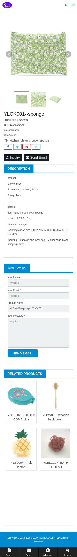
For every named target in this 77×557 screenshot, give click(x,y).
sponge (44, 140)
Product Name (15, 302)
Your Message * (16, 315)
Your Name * (15, 277)
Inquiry (13, 157)
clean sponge (29, 140)
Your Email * (14, 290)
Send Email (36, 157)
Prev (9, 54)
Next (68, 54)
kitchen (14, 140)
